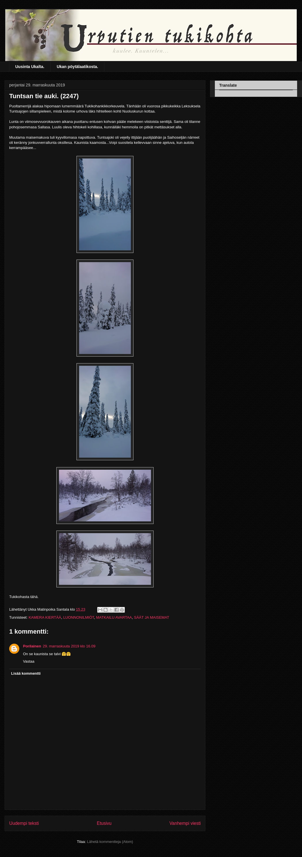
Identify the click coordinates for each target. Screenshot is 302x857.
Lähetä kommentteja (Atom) (110, 841)
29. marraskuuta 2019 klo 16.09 (69, 646)
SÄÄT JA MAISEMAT (151, 617)
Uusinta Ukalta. (29, 66)
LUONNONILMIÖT (78, 617)
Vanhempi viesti (185, 823)
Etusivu (104, 823)
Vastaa (29, 661)
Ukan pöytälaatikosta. (77, 66)
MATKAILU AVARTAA (114, 617)
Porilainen (32, 646)
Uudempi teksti (24, 823)
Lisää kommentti (26, 673)
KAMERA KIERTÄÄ (44, 617)
